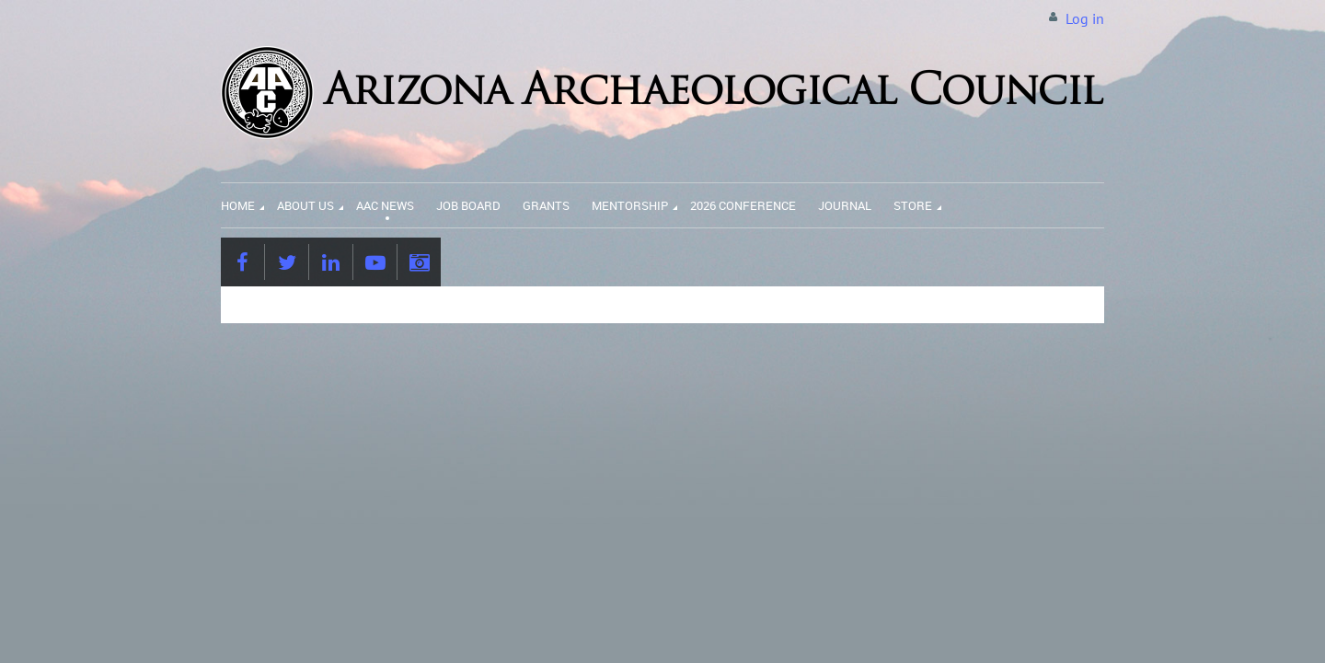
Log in (1085, 18)
